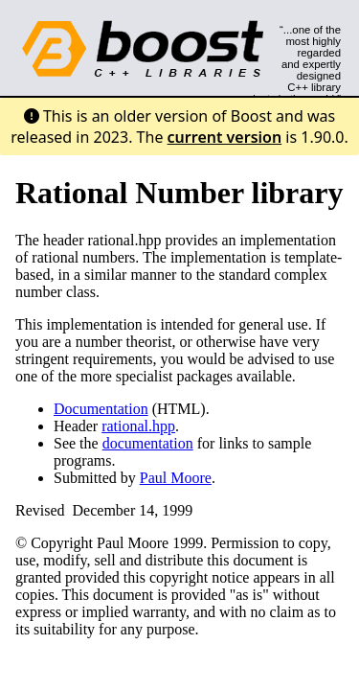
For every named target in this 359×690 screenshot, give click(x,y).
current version (225, 137)
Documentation (101, 409)
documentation (147, 443)
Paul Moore (176, 478)
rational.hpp (138, 426)
